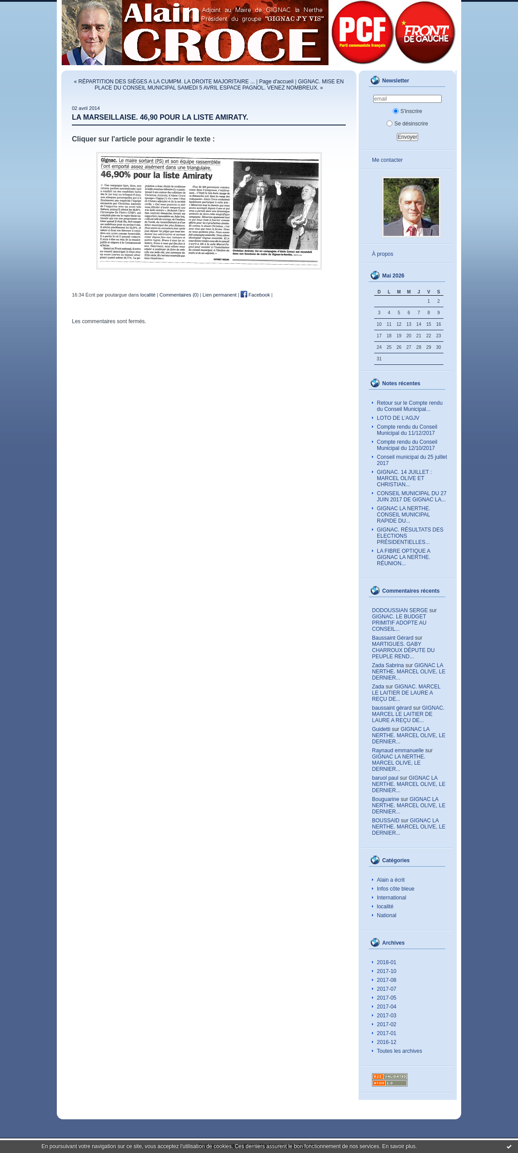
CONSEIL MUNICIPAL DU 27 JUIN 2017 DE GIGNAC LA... (412, 496)
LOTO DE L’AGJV (398, 418)
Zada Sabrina (388, 665)
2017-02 (386, 1024)
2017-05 (386, 998)
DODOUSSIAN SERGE (400, 610)
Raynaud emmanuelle (398, 750)
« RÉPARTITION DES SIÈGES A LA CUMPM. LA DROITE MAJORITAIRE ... (164, 81)
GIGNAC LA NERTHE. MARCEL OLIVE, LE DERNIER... (408, 671)
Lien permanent (219, 294)
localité (385, 906)
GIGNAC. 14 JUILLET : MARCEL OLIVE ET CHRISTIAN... (404, 478)
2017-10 (386, 971)
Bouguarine (385, 799)
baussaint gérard (391, 708)
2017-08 (386, 980)
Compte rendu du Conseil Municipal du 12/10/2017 (407, 445)
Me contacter (387, 160)
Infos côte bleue (396, 889)
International (391, 898)
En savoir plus (398, 1146)
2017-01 (386, 1033)
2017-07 (386, 989)
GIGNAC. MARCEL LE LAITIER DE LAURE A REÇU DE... (406, 693)
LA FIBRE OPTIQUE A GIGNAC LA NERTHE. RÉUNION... (404, 557)
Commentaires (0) (178, 294)
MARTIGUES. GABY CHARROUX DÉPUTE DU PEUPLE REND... (403, 650)
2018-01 (386, 962)
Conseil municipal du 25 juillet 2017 (412, 460)
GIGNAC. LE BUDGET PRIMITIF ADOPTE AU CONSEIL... (399, 623)
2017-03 (386, 1015)
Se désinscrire (407, 124)
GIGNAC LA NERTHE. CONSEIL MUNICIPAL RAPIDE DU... (403, 514)
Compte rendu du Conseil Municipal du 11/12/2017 (407, 430)
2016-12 (386, 1042)
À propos (382, 254)
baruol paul (385, 778)
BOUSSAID (385, 820)
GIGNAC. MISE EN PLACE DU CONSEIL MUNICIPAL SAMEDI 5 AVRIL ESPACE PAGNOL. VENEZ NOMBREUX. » (219, 84)
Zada (378, 687)
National (386, 915)
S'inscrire (407, 111)
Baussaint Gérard (392, 638)
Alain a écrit (391, 880)
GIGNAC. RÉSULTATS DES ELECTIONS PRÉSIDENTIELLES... (410, 536)
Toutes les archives (399, 1051)
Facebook (255, 294)
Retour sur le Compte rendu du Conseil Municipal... (410, 406)
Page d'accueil (276, 81)
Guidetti (381, 729)
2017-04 (386, 1007)
